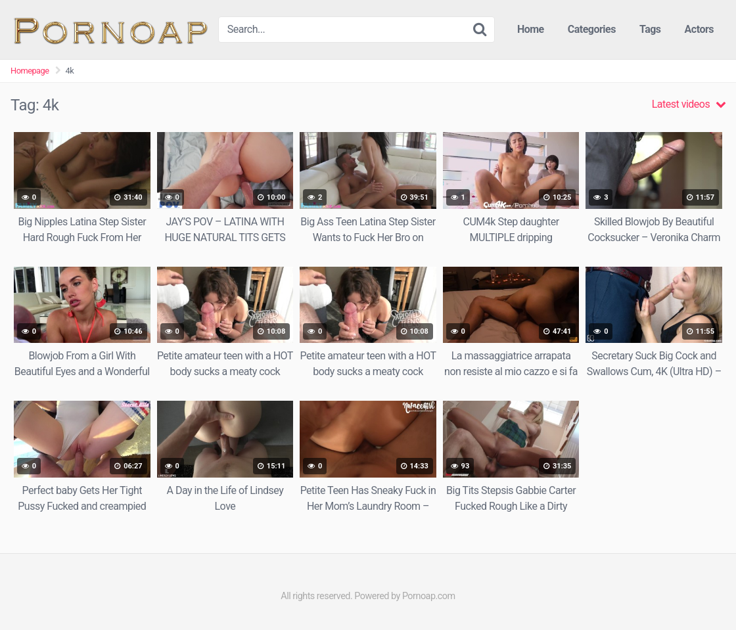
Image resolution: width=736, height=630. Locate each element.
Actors (699, 29)
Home (530, 29)
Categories (592, 29)
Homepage (30, 71)
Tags (650, 29)
